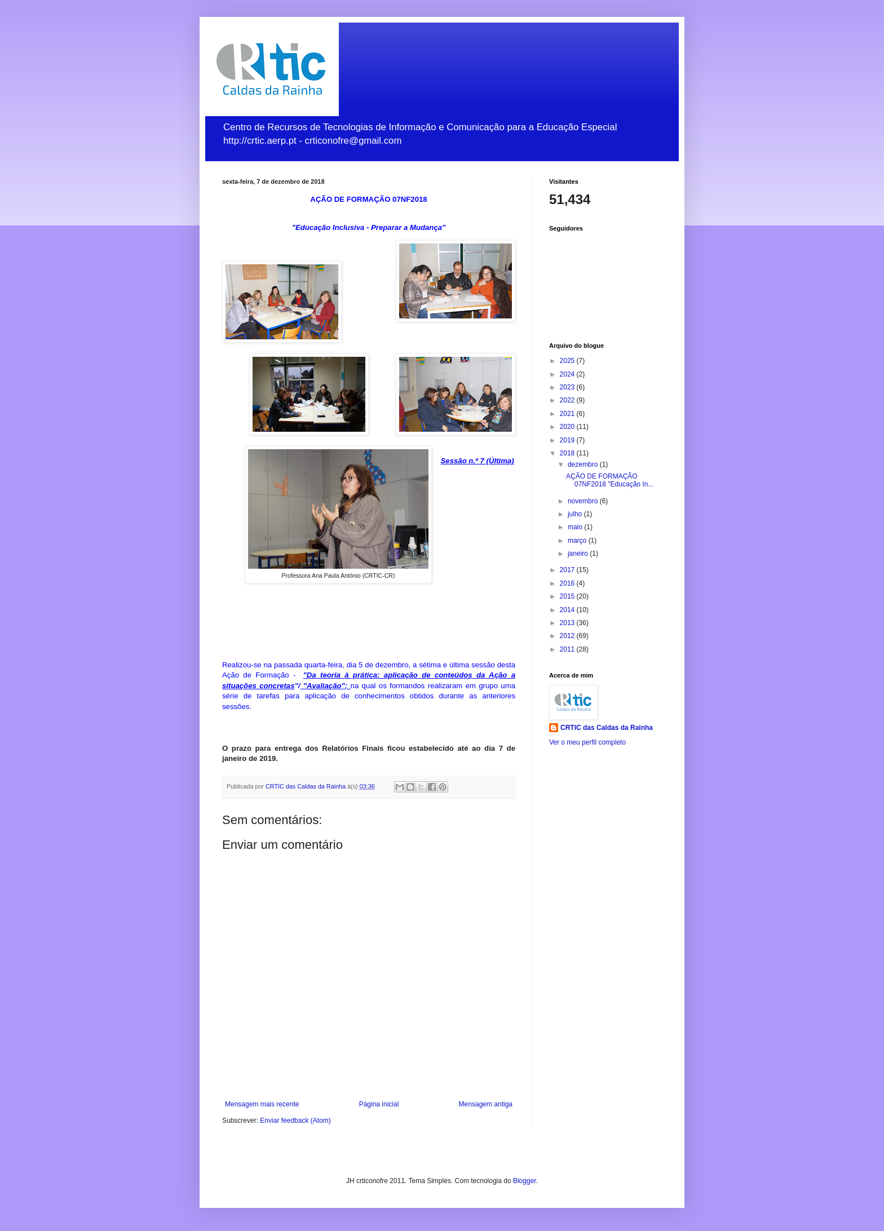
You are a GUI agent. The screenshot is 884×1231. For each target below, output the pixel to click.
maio (576, 527)
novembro (584, 501)
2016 (568, 583)
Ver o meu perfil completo (587, 742)
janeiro (579, 553)
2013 (568, 623)
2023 (568, 387)
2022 (568, 400)
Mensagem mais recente (262, 1104)
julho (576, 514)
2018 (568, 453)
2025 (568, 361)
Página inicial (379, 1104)
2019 (568, 440)
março (578, 540)
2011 (568, 649)
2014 (568, 610)
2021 (568, 414)
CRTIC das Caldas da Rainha (606, 728)
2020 (568, 427)
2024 (568, 374)
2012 (568, 636)
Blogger (524, 1181)
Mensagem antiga (485, 1104)
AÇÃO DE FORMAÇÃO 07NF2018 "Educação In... (609, 480)
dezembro (584, 464)
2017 (568, 570)
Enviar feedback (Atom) (295, 1120)
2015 (568, 596)
